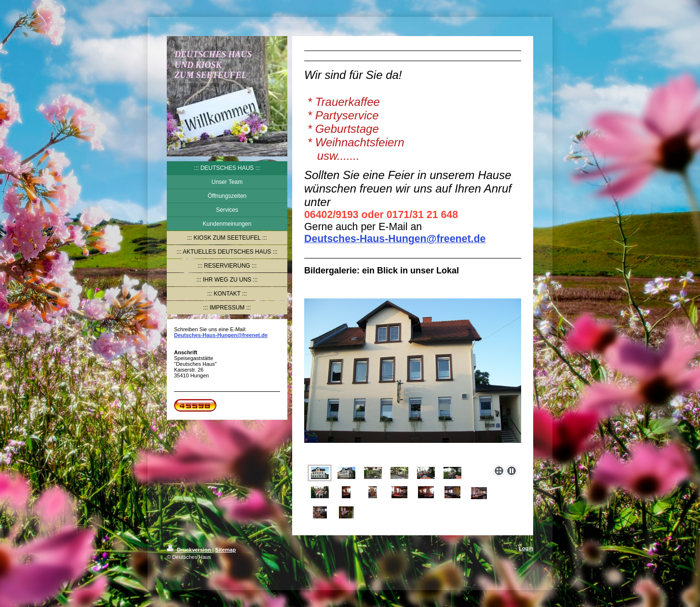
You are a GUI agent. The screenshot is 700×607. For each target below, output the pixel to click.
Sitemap (225, 550)
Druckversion (189, 550)
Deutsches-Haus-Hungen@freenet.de (221, 335)
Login (526, 548)
